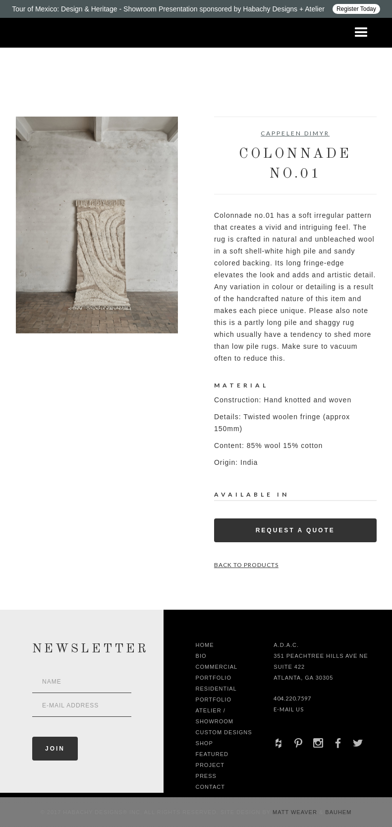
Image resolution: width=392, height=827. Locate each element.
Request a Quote (295, 530)
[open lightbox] (97, 225)
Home (205, 645)
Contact (210, 787)
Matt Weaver (296, 812)
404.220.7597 (292, 698)
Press (206, 776)
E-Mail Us (289, 709)
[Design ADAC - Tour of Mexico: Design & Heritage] (196, 9)
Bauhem (337, 812)
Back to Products (246, 565)
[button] (361, 33)
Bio (201, 656)
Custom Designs (224, 732)
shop (204, 743)
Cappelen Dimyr (295, 133)
